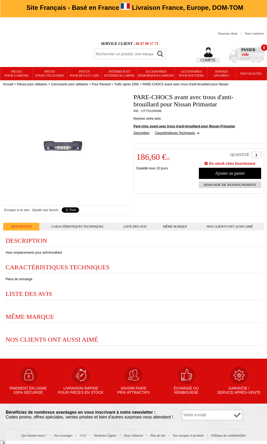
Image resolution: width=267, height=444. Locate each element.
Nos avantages (63, 435)
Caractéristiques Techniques (175, 133)
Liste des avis (134, 226)
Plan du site (158, 435)
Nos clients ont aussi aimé (230, 226)
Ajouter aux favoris (45, 210)
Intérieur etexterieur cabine (119, 73)
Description (142, 133)
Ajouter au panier (230, 173)
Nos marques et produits (188, 435)
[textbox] (125, 54)
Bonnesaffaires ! (221, 73)
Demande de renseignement (230, 185)
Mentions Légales (105, 435)
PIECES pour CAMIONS (16, 73)
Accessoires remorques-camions (156, 73)
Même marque (175, 226)
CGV (83, 435)
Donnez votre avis (147, 118)
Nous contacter (254, 33)
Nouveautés (251, 74)
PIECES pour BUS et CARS (84, 73)
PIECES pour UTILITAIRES (49, 73)
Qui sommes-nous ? (34, 435)
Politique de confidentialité (228, 435)
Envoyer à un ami (16, 210)
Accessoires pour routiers (191, 73)
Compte (208, 60)
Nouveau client (228, 33)
